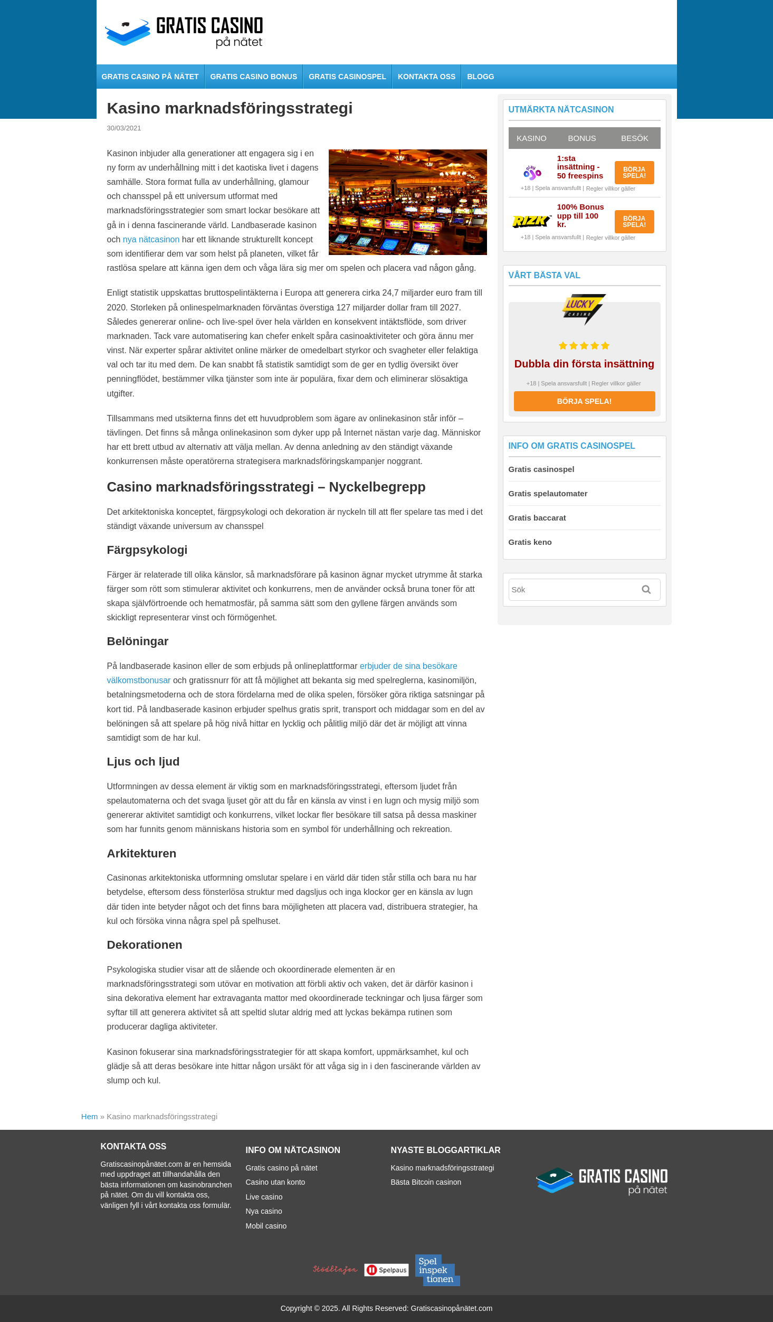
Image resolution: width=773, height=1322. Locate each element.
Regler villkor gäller (611, 188)
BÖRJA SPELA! (634, 173)
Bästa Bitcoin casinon (426, 1182)
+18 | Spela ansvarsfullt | (552, 188)
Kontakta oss (426, 76)
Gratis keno (530, 541)
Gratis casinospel (347, 76)
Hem (89, 1116)
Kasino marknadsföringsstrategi (442, 1168)
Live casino (264, 1197)
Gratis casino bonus (254, 76)
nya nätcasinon (151, 239)
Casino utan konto (276, 1182)
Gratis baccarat (537, 517)
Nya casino (264, 1211)
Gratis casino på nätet (150, 76)
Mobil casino (266, 1226)
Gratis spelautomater (548, 493)
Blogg (480, 76)
